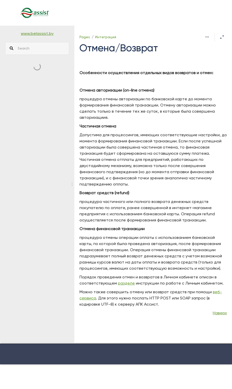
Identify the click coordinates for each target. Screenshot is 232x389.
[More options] (207, 37)
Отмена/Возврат (118, 49)
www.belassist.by (37, 34)
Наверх (220, 313)
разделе (126, 283)
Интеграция (105, 37)
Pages (84, 37)
